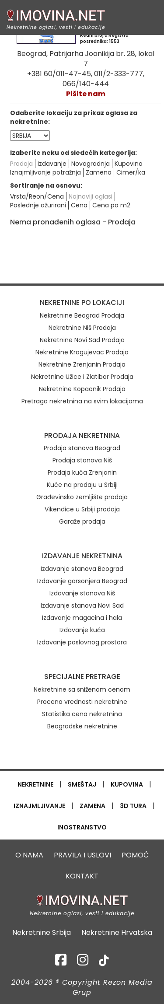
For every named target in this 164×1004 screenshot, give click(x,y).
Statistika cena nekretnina (82, 714)
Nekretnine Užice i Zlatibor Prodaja (82, 376)
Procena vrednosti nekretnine (82, 701)
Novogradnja (90, 163)
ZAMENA (92, 805)
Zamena (99, 172)
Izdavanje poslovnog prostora (82, 642)
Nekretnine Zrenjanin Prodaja (82, 364)
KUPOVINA (127, 784)
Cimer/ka (130, 172)
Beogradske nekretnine (82, 726)
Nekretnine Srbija (41, 933)
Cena (79, 205)
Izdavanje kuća (82, 630)
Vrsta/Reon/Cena (37, 196)
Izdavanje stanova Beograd (82, 568)
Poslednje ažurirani (38, 205)
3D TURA (133, 805)
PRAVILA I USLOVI (82, 855)
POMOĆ (135, 855)
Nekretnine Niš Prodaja (82, 327)
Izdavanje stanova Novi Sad (82, 605)
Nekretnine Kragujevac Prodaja (82, 352)
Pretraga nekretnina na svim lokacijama (82, 401)
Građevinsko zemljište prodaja (82, 497)
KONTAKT (82, 876)
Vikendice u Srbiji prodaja (82, 509)
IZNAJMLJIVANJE (39, 805)
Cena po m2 (111, 205)
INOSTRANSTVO (82, 827)
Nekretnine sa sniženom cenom (82, 689)
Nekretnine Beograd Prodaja (82, 315)
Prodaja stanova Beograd (82, 448)
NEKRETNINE (35, 784)
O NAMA (29, 855)
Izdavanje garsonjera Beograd (82, 581)
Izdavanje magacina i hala (82, 617)
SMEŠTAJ (82, 784)
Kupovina (129, 163)
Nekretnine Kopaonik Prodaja (82, 389)
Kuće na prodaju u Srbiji (82, 484)
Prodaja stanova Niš (82, 460)
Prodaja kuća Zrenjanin (82, 472)
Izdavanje (52, 163)
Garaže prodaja (82, 521)
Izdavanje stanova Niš (82, 593)
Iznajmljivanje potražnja (45, 172)
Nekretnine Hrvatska (116, 933)
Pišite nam (85, 94)
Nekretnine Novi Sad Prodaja (82, 340)
